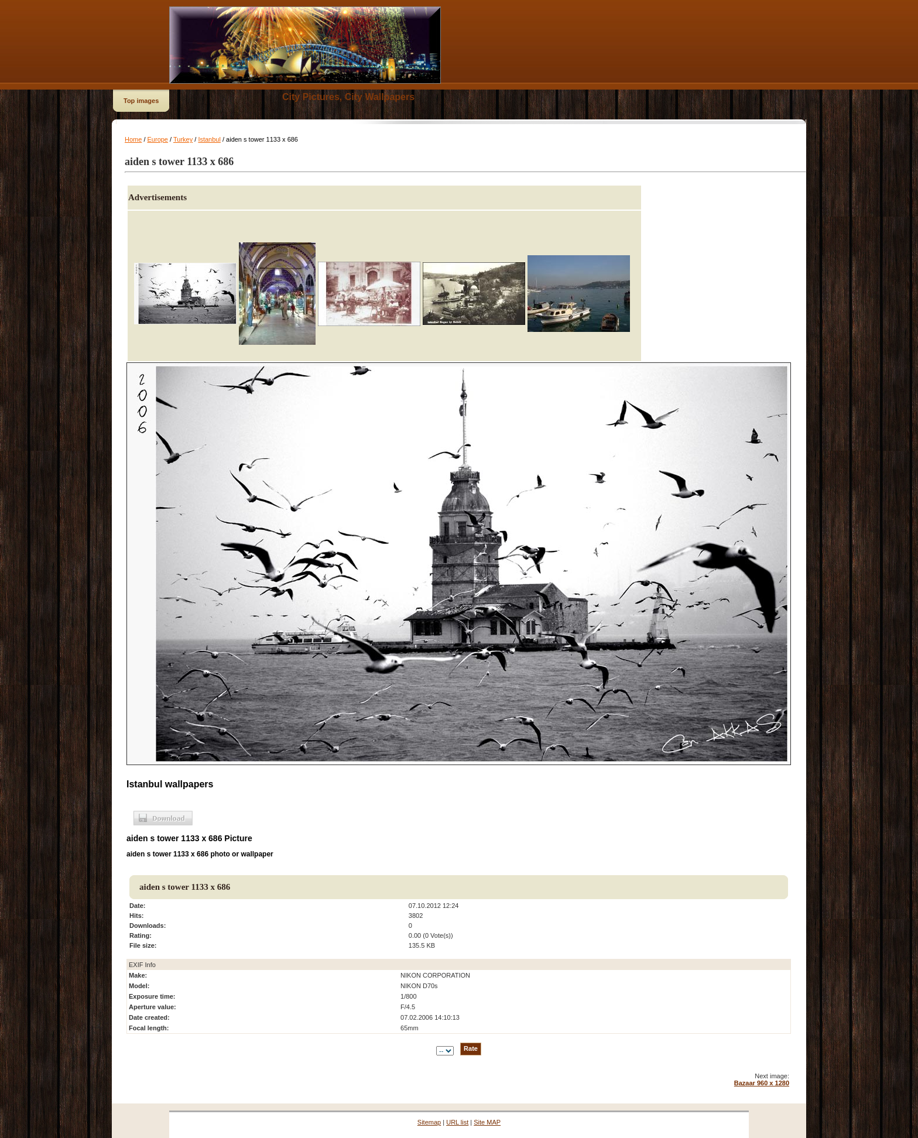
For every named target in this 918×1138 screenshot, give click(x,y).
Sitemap (429, 1122)
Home (133, 139)
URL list (457, 1122)
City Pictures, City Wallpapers (348, 97)
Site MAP (487, 1122)
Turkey (183, 139)
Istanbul (209, 139)
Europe (158, 139)
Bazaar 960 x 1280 (761, 1082)
